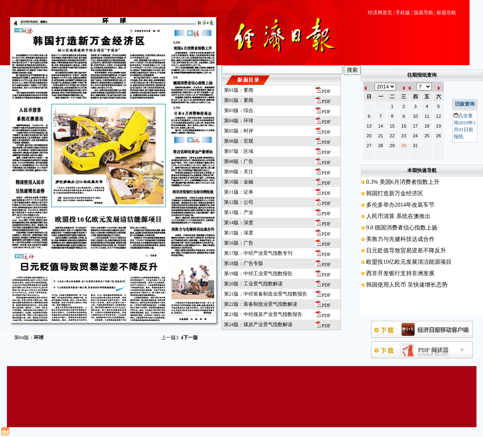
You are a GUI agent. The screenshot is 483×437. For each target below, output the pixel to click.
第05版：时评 (238, 131)
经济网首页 (380, 12)
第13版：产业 (238, 212)
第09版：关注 (238, 171)
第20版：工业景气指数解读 (253, 284)
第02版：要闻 (238, 100)
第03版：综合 (238, 110)
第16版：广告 (238, 243)
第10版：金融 (238, 182)
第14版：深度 (238, 222)
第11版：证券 (238, 192)
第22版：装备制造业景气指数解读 (260, 304)
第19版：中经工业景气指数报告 (258, 273)
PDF (323, 91)
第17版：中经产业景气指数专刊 (258, 253)
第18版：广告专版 (243, 263)
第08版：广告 (238, 161)
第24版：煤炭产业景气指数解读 (258, 324)
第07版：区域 (238, 151)
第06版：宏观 (238, 141)
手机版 (402, 12)
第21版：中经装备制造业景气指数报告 (265, 294)
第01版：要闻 (238, 90)
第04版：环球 (238, 121)
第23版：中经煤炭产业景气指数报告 (263, 314)
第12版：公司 (238, 202)
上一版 (169, 337)
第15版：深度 (238, 233)
